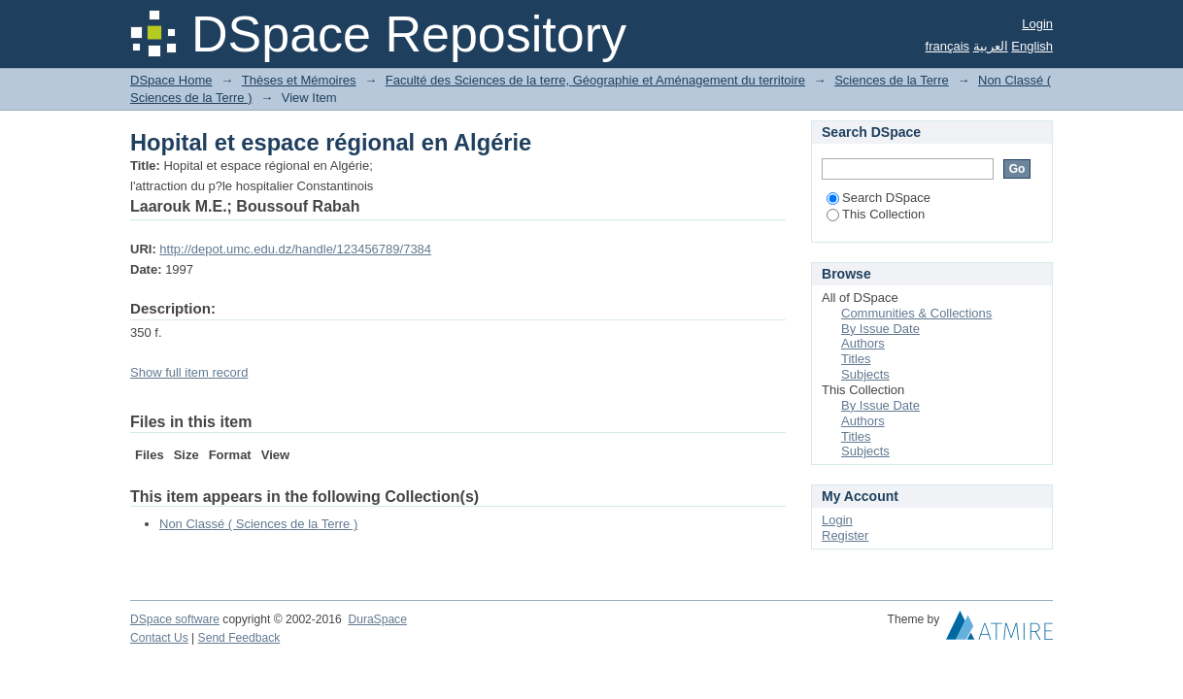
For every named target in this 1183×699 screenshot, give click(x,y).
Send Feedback (239, 638)
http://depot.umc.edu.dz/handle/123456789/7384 (295, 249)
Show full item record (189, 372)
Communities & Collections (916, 313)
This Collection (876, 214)
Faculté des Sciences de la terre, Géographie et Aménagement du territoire (595, 80)
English (1032, 46)
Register (845, 535)
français (948, 46)
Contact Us (159, 638)
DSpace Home (171, 80)
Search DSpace (878, 197)
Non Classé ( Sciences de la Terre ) (258, 523)
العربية (990, 46)
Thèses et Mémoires (299, 80)
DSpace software (175, 619)
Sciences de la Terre (891, 80)
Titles (856, 358)
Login (1037, 24)
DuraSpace (377, 619)
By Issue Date (880, 328)
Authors (863, 343)
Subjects (865, 374)
